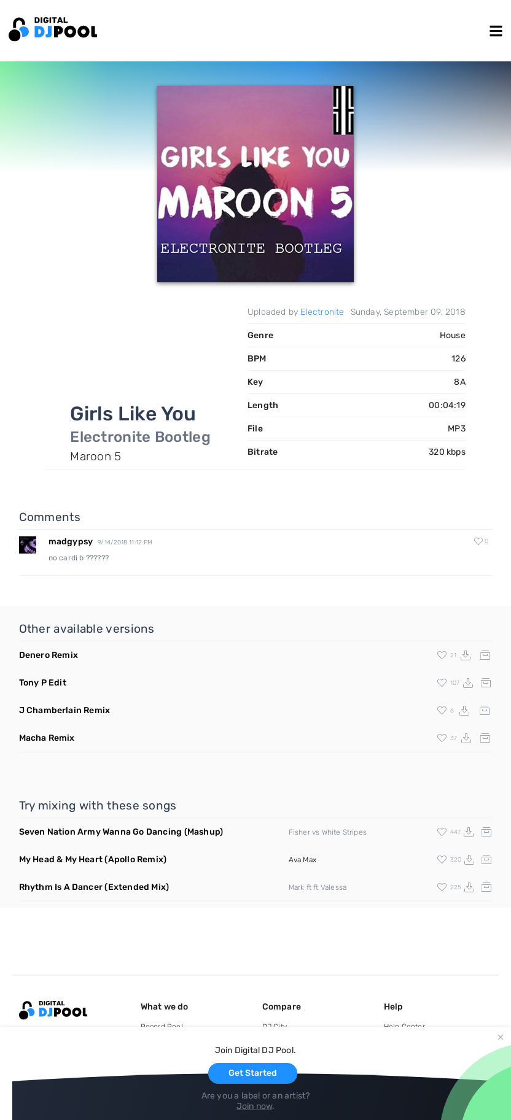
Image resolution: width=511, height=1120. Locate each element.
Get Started (252, 1073)
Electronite (322, 312)
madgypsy (71, 541)
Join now (254, 1106)
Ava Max (302, 859)
